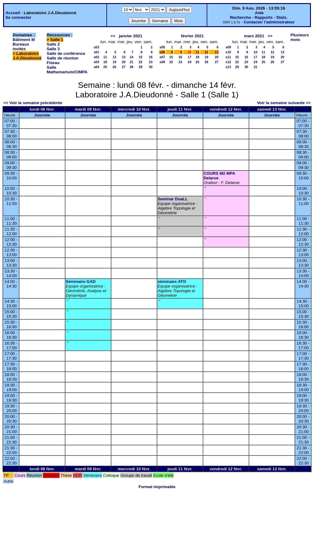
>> (270, 36)
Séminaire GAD (81, 281)
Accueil (13, 12)
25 (105, 67)
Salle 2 (53, 44)
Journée (42, 115)
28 (131, 67)
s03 (96, 62)
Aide (259, 12)
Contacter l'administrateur (269, 22)
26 (114, 67)
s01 (96, 52)
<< (112, 36)
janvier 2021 (130, 36)
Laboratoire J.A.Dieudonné (27, 55)
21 (131, 62)
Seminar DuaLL (173, 199)
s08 (162, 62)
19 (114, 62)
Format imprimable (157, 486)
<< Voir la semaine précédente (32, 102)
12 (114, 57)
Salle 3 (53, 49)
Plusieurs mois (300, 37)
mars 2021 (254, 36)
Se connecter (18, 17)
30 (150, 67)
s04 (96, 67)
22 (141, 62)
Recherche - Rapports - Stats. (258, 17)
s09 (228, 47)
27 (124, 67)
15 (141, 57)
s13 (228, 67)
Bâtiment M (24, 39)
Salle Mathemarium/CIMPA (67, 69)
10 (255, 52)
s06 (162, 52)
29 (141, 67)
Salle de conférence (66, 53)
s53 (96, 47)
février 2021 (192, 36)
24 (190, 62)
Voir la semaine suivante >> (284, 102)
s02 (96, 57)
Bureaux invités (21, 46)
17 (190, 57)
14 (131, 57)
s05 (162, 47)
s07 (162, 57)
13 (124, 57)
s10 (228, 52)
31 (255, 67)
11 (105, 57)
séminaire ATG (172, 281)
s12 (228, 62)
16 (150, 57)
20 (124, 62)
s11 (228, 57)
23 (150, 62)
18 (105, 62)
